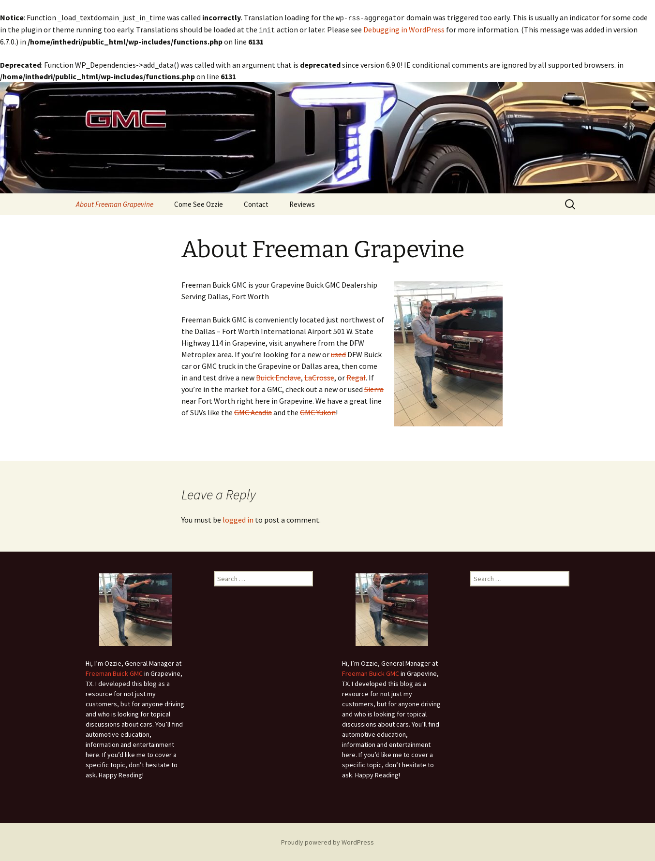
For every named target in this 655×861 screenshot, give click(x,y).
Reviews (302, 203)
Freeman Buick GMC (114, 672)
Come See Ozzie (198, 203)
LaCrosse (319, 376)
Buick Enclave (278, 376)
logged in (238, 519)
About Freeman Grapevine (114, 203)
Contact (256, 203)
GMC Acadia (253, 411)
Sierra (374, 388)
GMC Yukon (318, 411)
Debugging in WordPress (404, 29)
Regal (356, 376)
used (338, 353)
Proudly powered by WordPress (327, 841)
